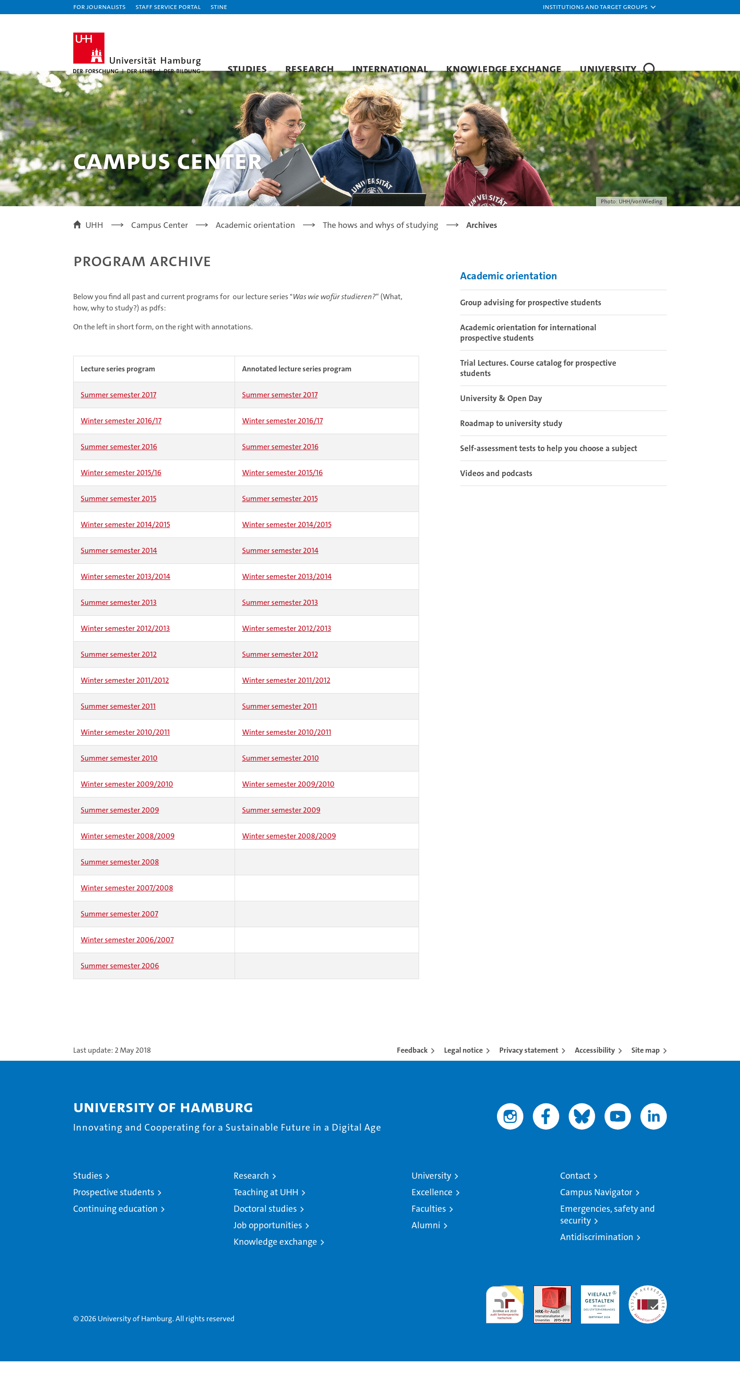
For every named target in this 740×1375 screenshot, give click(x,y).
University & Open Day (501, 411)
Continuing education (115, 1222)
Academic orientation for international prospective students (528, 345)
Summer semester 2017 (118, 408)
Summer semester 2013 (119, 616)
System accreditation (648, 1309)
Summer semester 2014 (119, 564)
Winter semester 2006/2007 (127, 953)
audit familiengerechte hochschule (505, 1314)
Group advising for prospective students (530, 315)
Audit (542, 1304)
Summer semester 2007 (119, 927)
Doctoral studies (265, 1222)
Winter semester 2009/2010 (127, 798)
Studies (247, 68)
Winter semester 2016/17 (121, 434)
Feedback (412, 1064)
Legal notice (463, 1064)
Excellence (432, 1206)
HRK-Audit (597, 1304)
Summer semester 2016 (119, 460)
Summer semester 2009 (120, 824)
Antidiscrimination (596, 1251)
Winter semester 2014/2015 (125, 538)
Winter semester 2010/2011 (125, 746)
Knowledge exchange (504, 68)
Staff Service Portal (168, 6)
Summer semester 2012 (119, 668)
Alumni (426, 1239)
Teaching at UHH (266, 1206)
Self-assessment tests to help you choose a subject (548, 461)
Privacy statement (528, 1064)
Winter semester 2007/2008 (127, 901)
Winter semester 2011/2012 (125, 694)
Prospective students (113, 1206)
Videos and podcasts (496, 486)
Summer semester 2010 (119, 772)
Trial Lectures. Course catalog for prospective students (538, 381)
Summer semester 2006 (120, 979)
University (608, 68)
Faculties (429, 1222)
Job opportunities (268, 1239)
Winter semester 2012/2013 (125, 642)
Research (309, 68)
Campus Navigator (596, 1206)
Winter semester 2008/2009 (128, 850)
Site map (645, 1064)
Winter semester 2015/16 (121, 486)
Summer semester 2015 (118, 512)
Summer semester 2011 (118, 720)
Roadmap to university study (511, 436)
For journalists (99, 6)
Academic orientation (508, 289)
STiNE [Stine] (218, 6)
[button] (600, 7)
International (390, 68)
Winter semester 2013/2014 (125, 590)
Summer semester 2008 (120, 875)
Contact (575, 1189)
